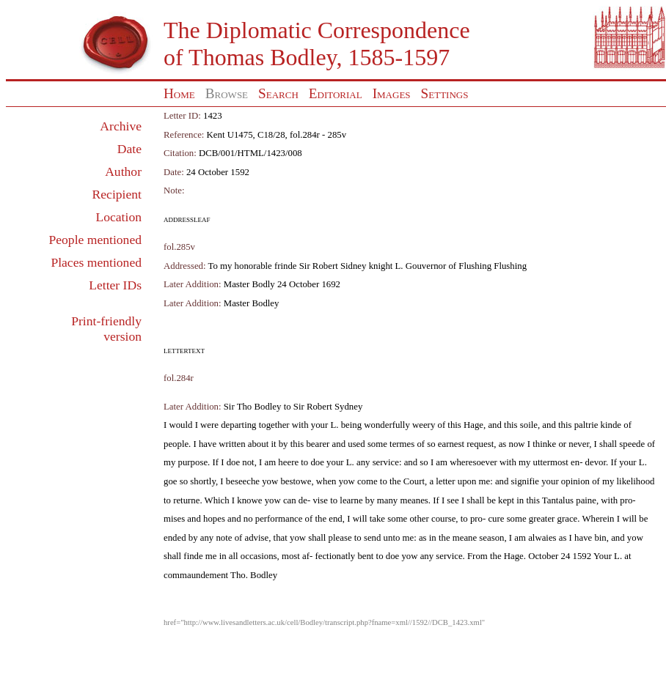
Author (123, 171)
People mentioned (95, 239)
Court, (415, 481)
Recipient (117, 194)
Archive (121, 126)
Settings (445, 93)
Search (278, 93)
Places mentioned (96, 262)
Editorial (335, 93)
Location (118, 217)
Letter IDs (115, 285)
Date (129, 148)
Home (179, 93)
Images (392, 93)
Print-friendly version (106, 329)
